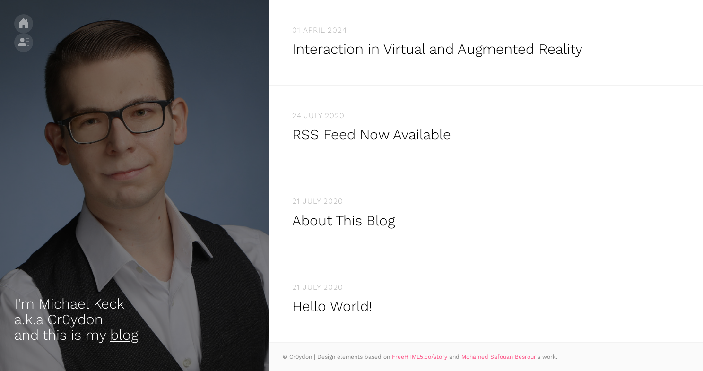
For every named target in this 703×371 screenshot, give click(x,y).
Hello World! (332, 306)
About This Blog (343, 220)
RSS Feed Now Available (371, 134)
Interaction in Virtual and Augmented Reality (437, 49)
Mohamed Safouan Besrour (498, 357)
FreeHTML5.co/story (419, 357)
